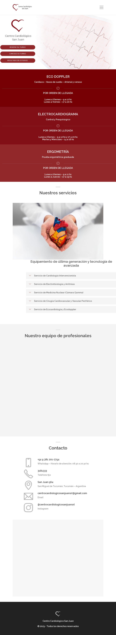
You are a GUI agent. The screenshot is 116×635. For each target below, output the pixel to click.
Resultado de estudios (17, 60)
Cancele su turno (17, 53)
